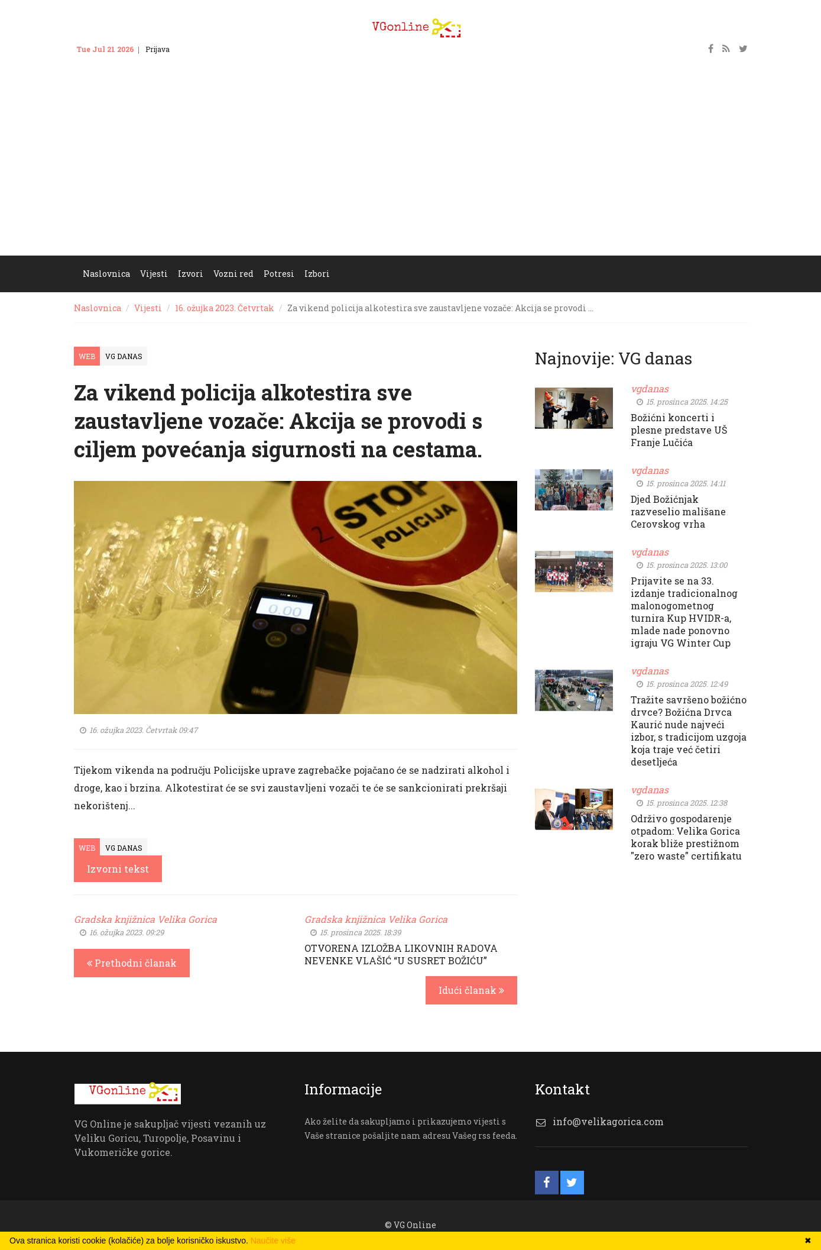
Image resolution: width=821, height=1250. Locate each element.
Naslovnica (106, 273)
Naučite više (273, 1240)
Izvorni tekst (118, 869)
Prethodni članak (132, 963)
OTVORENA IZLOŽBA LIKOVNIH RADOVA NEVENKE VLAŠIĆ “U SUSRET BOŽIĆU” (401, 954)
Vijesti (154, 273)
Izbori (317, 273)
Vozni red (233, 273)
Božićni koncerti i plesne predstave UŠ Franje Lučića (679, 429)
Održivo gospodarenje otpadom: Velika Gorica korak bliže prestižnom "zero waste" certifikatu (686, 837)
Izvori (190, 273)
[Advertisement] (410, 167)
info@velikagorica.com (608, 1121)
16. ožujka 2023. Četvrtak (224, 308)
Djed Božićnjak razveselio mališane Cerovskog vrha (678, 511)
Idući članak (471, 990)
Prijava (157, 49)
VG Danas (123, 356)
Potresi (279, 273)
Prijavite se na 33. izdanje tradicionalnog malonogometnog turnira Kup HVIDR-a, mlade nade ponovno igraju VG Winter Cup (684, 611)
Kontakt (194, 49)
